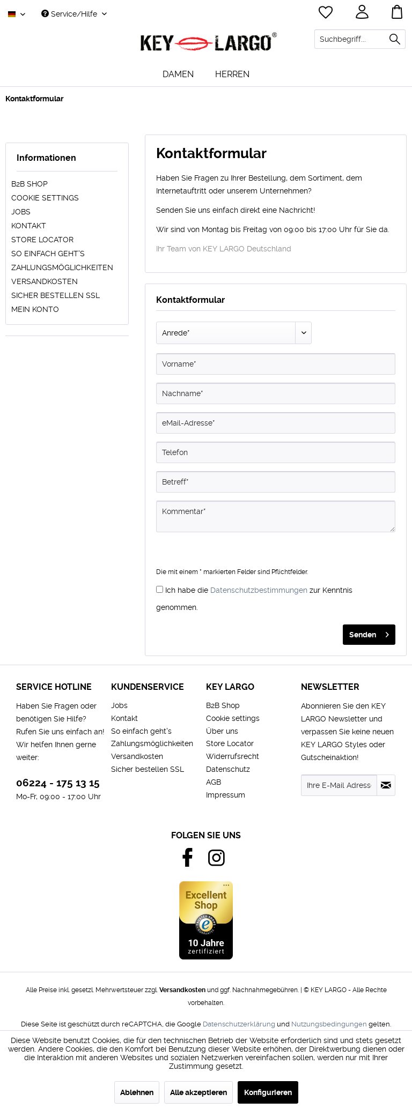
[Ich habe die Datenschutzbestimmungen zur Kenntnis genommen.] (159, 589)
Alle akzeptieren (198, 1092)
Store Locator (42, 239)
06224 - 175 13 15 (58, 783)
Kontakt (28, 225)
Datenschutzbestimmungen (258, 590)
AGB (213, 782)
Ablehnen (136, 1092)
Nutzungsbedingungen (329, 1024)
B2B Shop (29, 184)
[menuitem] (360, 39)
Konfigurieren (268, 1092)
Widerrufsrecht (232, 756)
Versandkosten (44, 281)
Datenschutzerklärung (239, 1024)
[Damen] (178, 74)
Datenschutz (228, 769)
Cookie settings (45, 197)
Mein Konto (35, 309)
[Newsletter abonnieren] (386, 785)
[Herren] (232, 74)
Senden (369, 632)
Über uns (222, 731)
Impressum (225, 795)
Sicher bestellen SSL (55, 295)
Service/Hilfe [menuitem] (70, 14)
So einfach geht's (48, 253)
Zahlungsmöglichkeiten (62, 267)
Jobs (21, 211)
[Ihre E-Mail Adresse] (339, 785)
